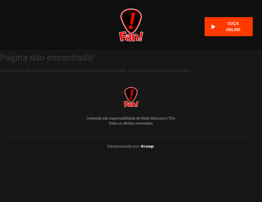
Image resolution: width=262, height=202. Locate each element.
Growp (147, 146)
